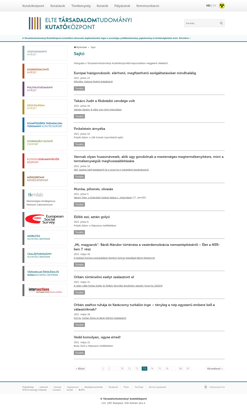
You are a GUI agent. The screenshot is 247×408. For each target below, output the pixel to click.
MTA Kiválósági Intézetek (34, 389)
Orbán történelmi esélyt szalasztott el (104, 277)
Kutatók (102, 6)
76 (166, 368)
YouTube (139, 387)
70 (122, 368)
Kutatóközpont (33, 6)
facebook (113, 387)
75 (159, 368)
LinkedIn (56, 389)
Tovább (79, 88)
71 (129, 368)
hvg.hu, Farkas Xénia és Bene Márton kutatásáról (100, 318)
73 (144, 368)
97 (188, 368)
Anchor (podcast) (157, 387)
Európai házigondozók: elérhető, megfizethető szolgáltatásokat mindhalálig (135, 73)
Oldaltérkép (28, 387)
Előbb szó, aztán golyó (92, 217)
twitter (70, 389)
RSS (82, 389)
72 (136, 368)
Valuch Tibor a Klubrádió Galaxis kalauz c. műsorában (103, 197)
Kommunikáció (147, 6)
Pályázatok (122, 6)
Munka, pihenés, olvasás (93, 189)
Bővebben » (185, 38)
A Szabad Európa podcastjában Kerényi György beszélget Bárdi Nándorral (114, 257)
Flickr (126, 387)
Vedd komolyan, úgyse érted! (97, 337)
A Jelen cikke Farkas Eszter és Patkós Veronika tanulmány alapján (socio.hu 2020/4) (118, 285)
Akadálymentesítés (94, 387)
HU (208, 5)
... (115, 368)
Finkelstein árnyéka (89, 129)
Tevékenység (81, 6)
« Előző (80, 368)
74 (151, 368)
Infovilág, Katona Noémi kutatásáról (93, 81)
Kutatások (57, 6)
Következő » (215, 368)
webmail (44, 387)
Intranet (57, 387)
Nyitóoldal (80, 47)
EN (214, 5)
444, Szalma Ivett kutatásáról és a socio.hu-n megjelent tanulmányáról (111, 169)
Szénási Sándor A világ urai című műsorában (98, 109)
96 (180, 368)
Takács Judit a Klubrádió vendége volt (104, 101)
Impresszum (73, 387)
